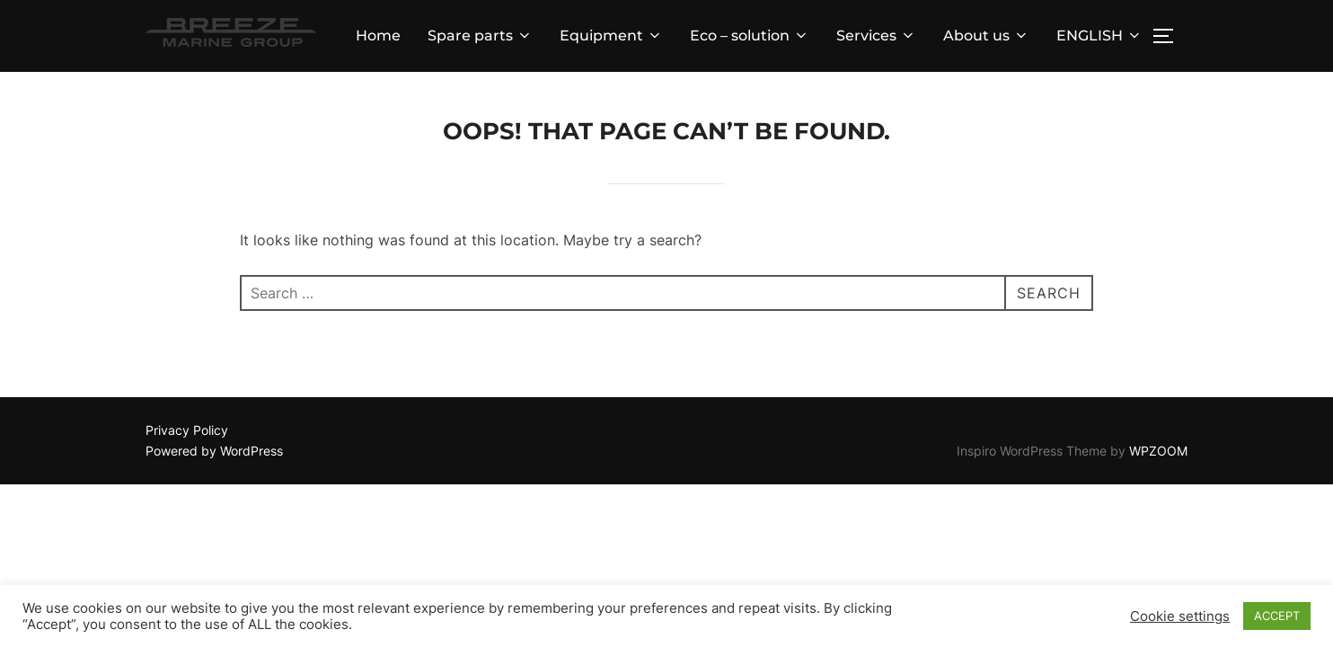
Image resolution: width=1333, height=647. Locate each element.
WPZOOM (1158, 450)
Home (378, 35)
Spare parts (480, 35)
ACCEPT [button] (1277, 615)
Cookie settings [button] (1180, 616)
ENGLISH (1099, 35)
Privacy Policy (187, 430)
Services (876, 35)
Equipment (611, 35)
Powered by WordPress (214, 450)
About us (986, 35)
